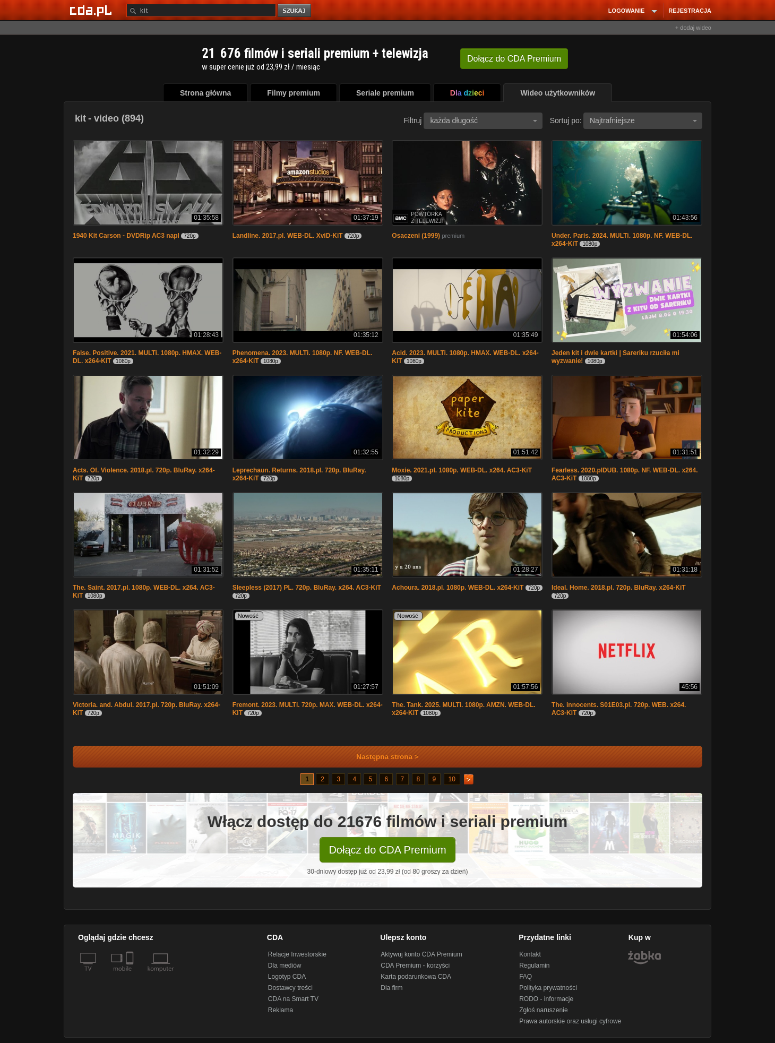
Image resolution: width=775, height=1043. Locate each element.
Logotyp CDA (287, 976)
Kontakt (530, 954)
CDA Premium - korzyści (415, 965)
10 (452, 779)
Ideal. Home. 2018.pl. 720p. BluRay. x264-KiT (619, 587)
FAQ (525, 976)
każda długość (483, 120)
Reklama (280, 1010)
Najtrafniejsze (643, 120)
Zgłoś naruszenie (543, 1010)
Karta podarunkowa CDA (416, 976)
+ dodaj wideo (693, 27)
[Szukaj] (201, 10)
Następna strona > (380, 757)
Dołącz (514, 58)
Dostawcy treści (290, 988)
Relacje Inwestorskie (297, 954)
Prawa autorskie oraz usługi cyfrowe (570, 1021)
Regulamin (534, 965)
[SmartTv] (131, 975)
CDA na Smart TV (293, 999)
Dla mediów (285, 965)
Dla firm (391, 988)
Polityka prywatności (548, 988)
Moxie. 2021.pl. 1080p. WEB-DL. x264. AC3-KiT (462, 470)
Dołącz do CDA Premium (387, 850)
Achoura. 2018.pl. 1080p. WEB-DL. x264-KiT (457, 587)
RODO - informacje (546, 999)
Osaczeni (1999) (416, 235)
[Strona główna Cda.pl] (92, 10)
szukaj (295, 11)
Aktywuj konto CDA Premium (421, 954)
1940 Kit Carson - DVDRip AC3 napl (126, 235)
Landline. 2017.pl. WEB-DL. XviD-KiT (287, 235)
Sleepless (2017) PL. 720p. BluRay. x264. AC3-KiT (306, 587)
